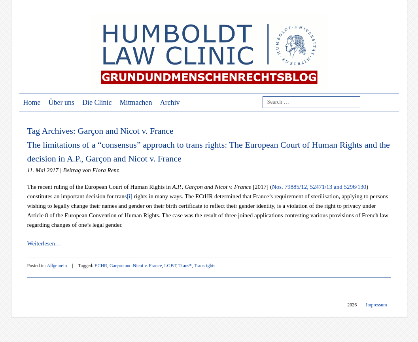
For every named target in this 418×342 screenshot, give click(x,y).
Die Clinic (97, 102)
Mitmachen (136, 102)
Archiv (170, 102)
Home (32, 102)
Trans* (185, 265)
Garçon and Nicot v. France (136, 265)
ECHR (101, 265)
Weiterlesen (44, 243)
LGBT (170, 265)
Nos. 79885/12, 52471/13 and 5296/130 (319, 187)
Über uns (62, 102)
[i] (129, 196)
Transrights (204, 265)
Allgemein (57, 265)
